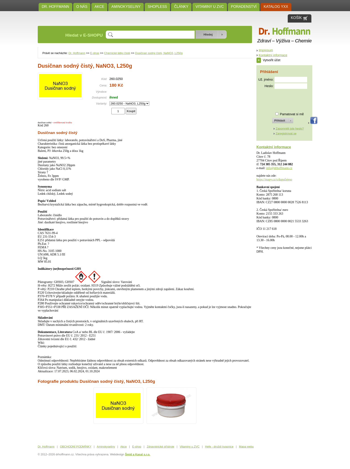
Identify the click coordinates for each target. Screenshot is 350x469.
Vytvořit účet (268, 60)
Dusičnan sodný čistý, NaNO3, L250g (159, 53)
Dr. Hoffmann (55, 6)
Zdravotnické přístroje (160, 446)
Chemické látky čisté (117, 53)
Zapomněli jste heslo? (290, 128)
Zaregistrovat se (286, 133)
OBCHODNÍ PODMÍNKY (76, 446)
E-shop (94, 53)
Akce (99, 6)
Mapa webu (246, 446)
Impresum (266, 50)
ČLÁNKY (181, 6)
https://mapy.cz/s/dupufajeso (274, 179)
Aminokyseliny (126, 6)
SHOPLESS (157, 6)
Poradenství (244, 6)
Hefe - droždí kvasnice (219, 446)
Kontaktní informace (273, 55)
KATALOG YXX (276, 6)
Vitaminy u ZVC (210, 6)
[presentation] (278, 98)
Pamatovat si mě (292, 114)
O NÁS (82, 6)
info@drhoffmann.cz (279, 168)
